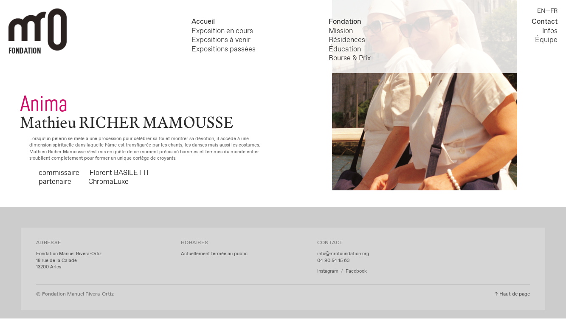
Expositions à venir (221, 40)
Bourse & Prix (350, 58)
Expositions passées (223, 49)
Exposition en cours (223, 31)
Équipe (546, 40)
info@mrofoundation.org (343, 254)
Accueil (203, 21)
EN (541, 11)
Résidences (347, 40)
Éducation (345, 49)
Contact (545, 21)
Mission (341, 31)
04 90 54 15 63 (333, 261)
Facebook (356, 271)
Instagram (328, 271)
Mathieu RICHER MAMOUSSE (127, 122)
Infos (550, 31)
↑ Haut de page (512, 294)
